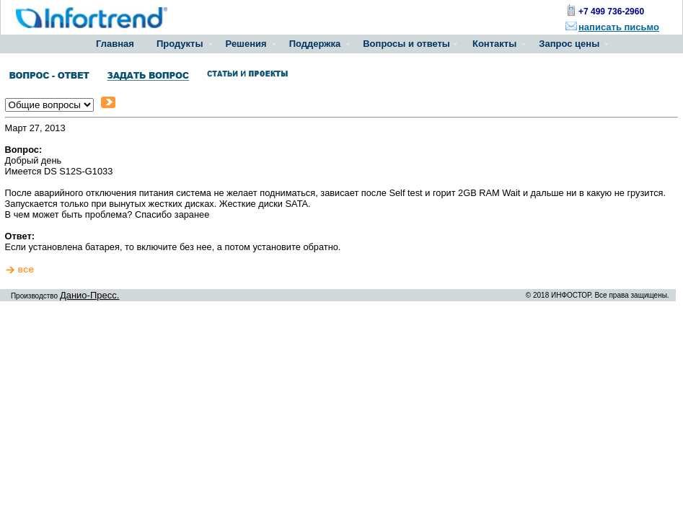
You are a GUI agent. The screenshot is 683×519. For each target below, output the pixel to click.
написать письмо (618, 27)
